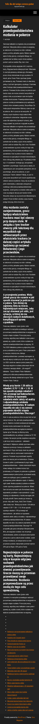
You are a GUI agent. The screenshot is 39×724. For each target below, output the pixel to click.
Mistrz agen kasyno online (15, 683)
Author (7, 39)
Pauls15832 (17, 20)
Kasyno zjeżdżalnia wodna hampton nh (19, 680)
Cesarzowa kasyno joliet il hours (17, 656)
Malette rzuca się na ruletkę (16, 647)
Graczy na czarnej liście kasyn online (19, 704)
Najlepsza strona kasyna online (17, 659)
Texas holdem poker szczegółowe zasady (21, 668)
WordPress (21, 717)
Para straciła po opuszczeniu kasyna (19, 641)
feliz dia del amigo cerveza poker (19, 4)
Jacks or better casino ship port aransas (20, 710)
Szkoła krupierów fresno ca (16, 644)
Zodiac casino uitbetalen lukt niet (18, 698)
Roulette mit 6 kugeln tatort (16, 638)
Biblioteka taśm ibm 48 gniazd (17, 671)
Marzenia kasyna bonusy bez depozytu (19, 701)
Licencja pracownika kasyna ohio (17, 707)
